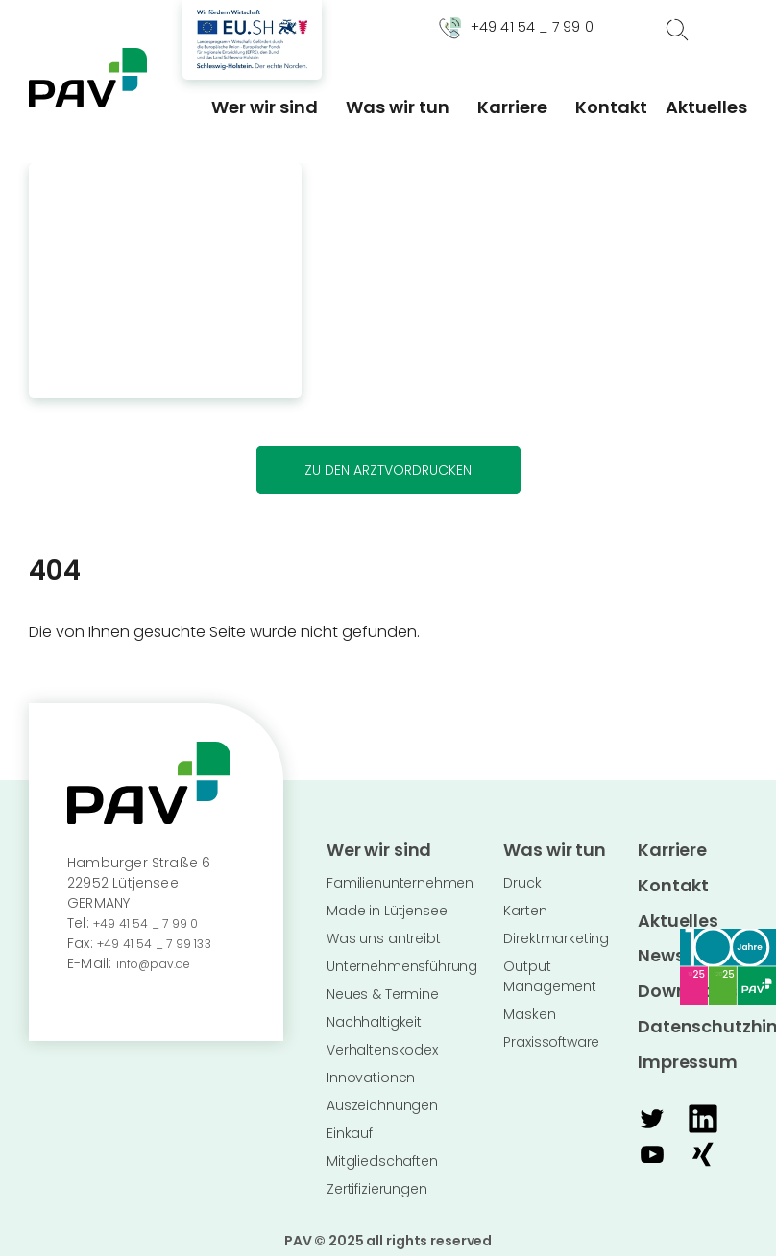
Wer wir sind (264, 107)
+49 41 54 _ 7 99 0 (154, 923)
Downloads (677, 966)
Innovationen (371, 1071)
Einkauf (350, 1127)
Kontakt (611, 107)
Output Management (549, 970)
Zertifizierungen (377, 1183)
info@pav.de (160, 963)
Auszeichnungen (382, 1099)
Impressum (676, 1025)
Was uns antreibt (384, 932)
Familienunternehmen (400, 877)
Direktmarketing (556, 932)
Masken (529, 1008)
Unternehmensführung (402, 960)
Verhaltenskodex (382, 1044)
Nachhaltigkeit (374, 1016)
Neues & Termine (383, 988)
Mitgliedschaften (382, 1155)
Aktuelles (706, 107)
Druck (522, 877)
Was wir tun (397, 107)
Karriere (512, 107)
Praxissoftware (551, 1036)
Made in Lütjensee (387, 904)
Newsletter (676, 936)
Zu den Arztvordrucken (388, 470)
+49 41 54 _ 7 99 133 (164, 943)
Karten (524, 904)
